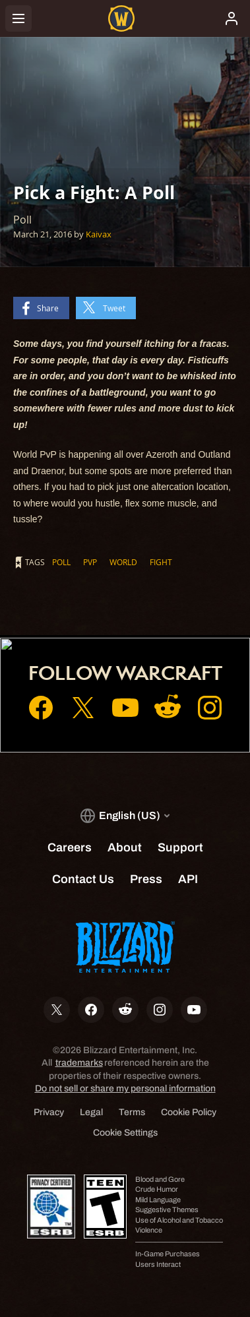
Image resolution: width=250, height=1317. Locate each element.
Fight (161, 562)
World (123, 562)
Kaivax (98, 234)
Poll (61, 562)
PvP (90, 562)
